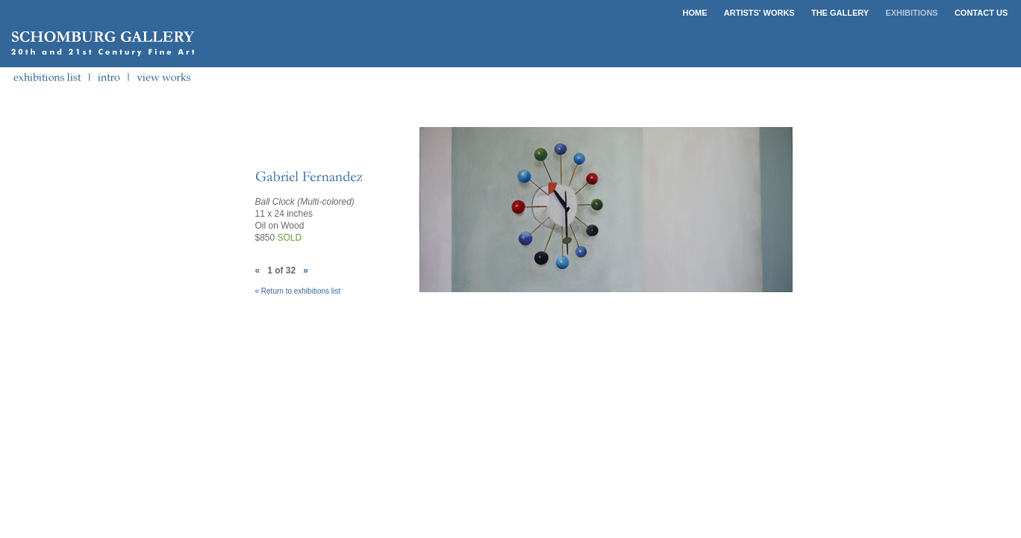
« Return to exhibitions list (298, 291)
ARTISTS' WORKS (759, 12)
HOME (695, 12)
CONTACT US (981, 12)
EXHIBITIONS (911, 12)
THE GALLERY (840, 12)
